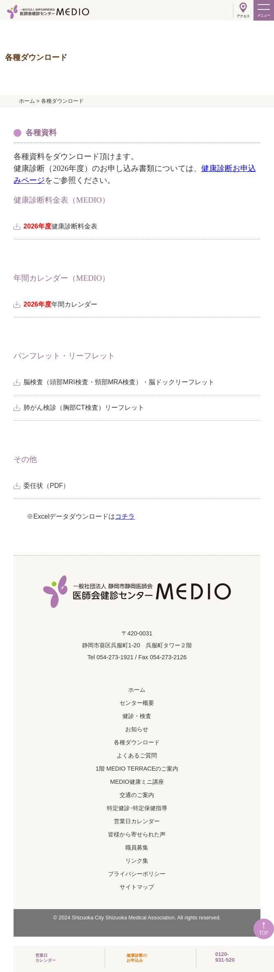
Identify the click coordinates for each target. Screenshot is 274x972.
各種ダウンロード (137, 742)
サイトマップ (137, 887)
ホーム (136, 689)
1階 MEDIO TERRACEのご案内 (137, 768)
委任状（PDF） (46, 485)
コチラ (125, 516)
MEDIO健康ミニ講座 (137, 781)
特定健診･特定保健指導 (137, 808)
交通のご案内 (137, 795)
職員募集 (136, 847)
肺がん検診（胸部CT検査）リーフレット (83, 407)
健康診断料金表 (60, 226)
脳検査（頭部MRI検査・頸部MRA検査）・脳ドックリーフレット (118, 382)
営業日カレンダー (137, 821)
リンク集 (136, 860)
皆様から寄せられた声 (137, 834)
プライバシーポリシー (137, 873)
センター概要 (137, 703)
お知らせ (136, 729)
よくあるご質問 (137, 755)
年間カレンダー (60, 304)
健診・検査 (136, 716)
